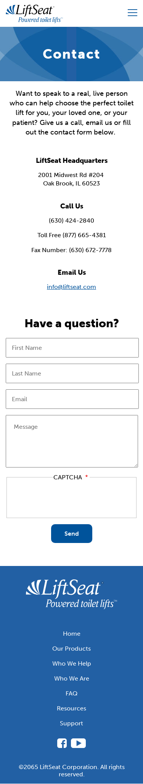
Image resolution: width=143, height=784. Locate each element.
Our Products (71, 648)
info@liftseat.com (71, 286)
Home (71, 633)
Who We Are (71, 678)
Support (71, 723)
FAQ (71, 693)
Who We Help (71, 663)
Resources (71, 708)
